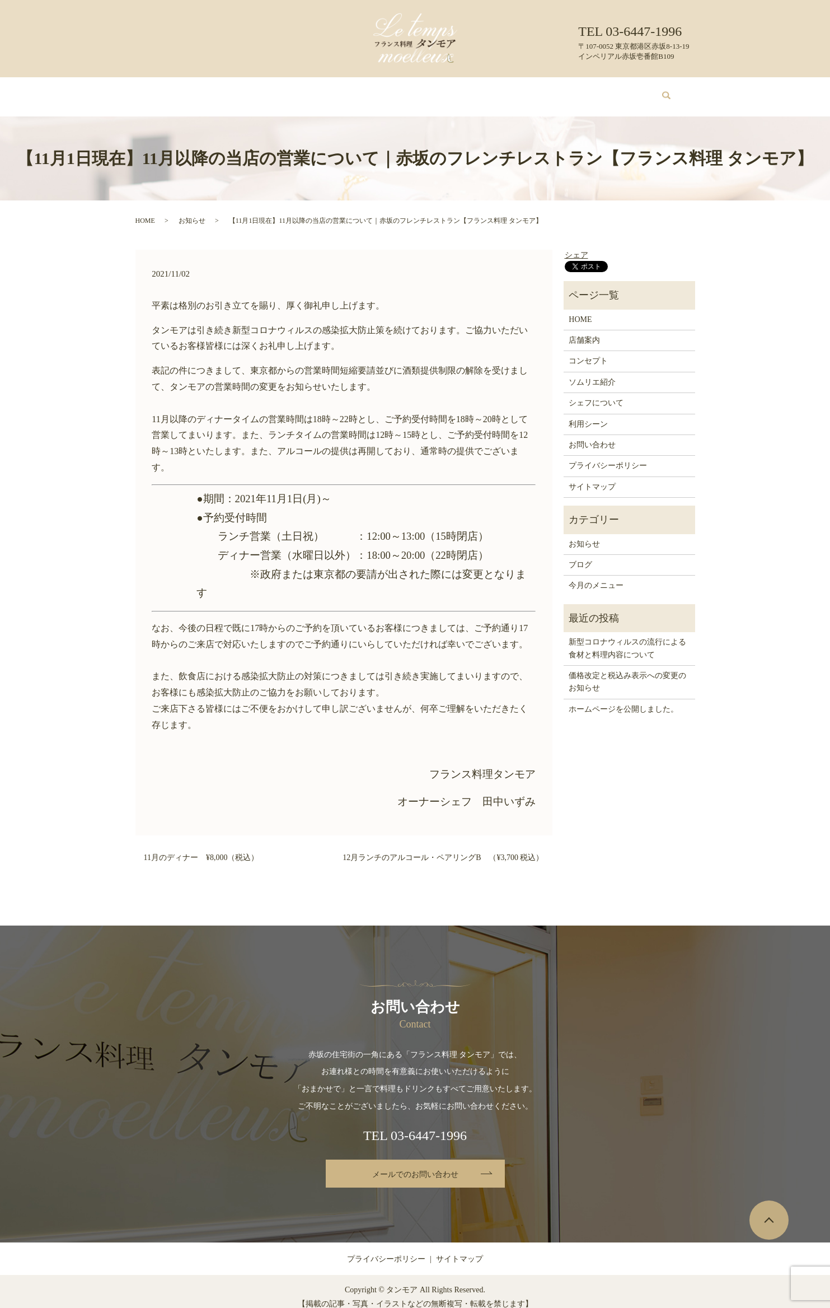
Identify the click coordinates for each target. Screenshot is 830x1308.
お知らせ (192, 210)
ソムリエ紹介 (392, 91)
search (660, 91)
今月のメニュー (328, 91)
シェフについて (455, 91)
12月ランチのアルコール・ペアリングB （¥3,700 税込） (443, 847)
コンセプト (269, 91)
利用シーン (514, 91)
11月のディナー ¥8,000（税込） (201, 847)
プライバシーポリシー (608, 455)
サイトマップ (592, 476)
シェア (576, 244)
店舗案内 (221, 91)
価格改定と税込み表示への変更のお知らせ (627, 671)
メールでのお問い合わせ (415, 1164)
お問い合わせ (606, 91)
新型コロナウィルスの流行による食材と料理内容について (627, 637)
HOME (180, 91)
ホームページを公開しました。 (623, 698)
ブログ (559, 91)
